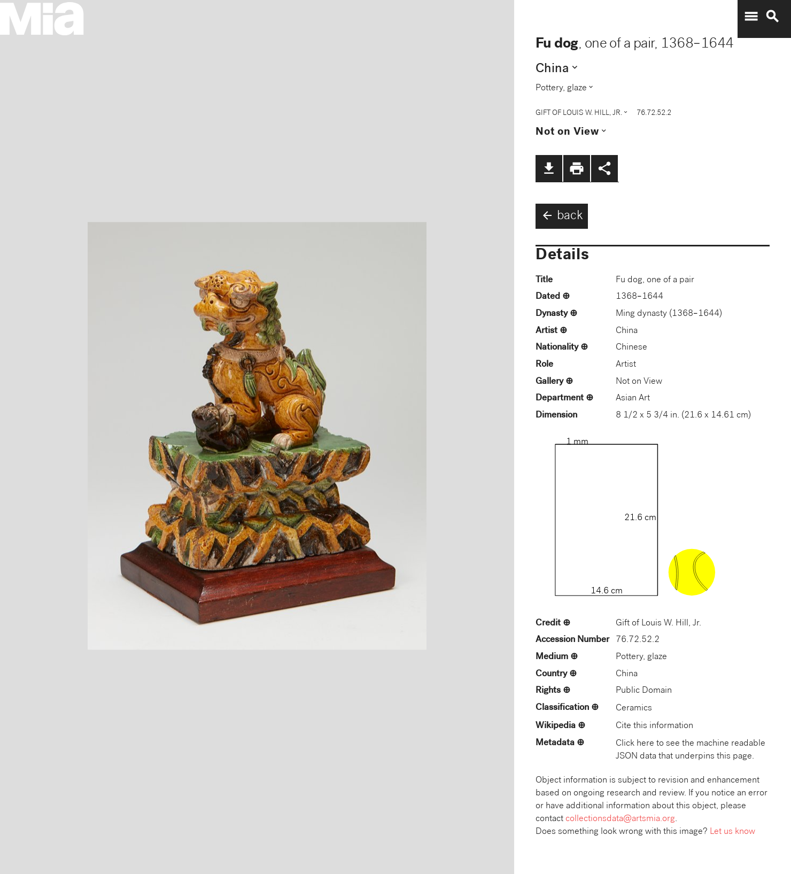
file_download (549, 168)
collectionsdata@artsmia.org (620, 819)
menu (751, 17)
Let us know (732, 832)
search (772, 17)
